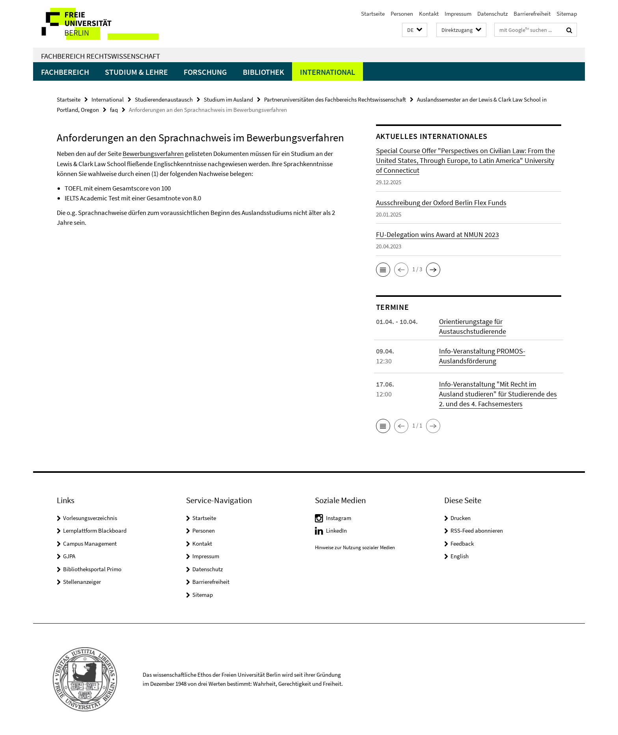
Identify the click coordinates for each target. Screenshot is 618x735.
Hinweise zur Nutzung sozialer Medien (355, 547)
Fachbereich (65, 72)
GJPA (69, 556)
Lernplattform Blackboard (95, 530)
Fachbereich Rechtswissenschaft (100, 56)
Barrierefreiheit (532, 13)
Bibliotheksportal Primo (92, 569)
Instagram (338, 518)
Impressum (458, 13)
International (327, 72)
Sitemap (567, 13)
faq (114, 109)
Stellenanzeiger (82, 581)
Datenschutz (492, 13)
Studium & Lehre (136, 72)
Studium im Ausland (228, 99)
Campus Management (90, 543)
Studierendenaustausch (164, 99)
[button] (414, 30)
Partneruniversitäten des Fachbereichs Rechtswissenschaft (335, 99)
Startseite (373, 13)
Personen (402, 13)
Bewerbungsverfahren (153, 153)
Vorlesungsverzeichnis (90, 518)
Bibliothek (263, 72)
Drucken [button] (460, 518)
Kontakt (429, 13)
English (459, 556)
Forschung (205, 72)
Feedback (462, 543)
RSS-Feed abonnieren (476, 530)
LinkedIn (336, 530)
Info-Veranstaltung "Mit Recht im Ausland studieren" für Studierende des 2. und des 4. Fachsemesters (498, 394)
